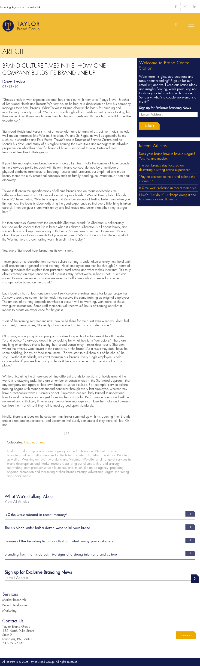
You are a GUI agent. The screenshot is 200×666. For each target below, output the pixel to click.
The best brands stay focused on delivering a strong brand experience (164, 167)
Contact (186, 635)
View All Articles (17, 501)
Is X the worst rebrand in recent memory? (167, 188)
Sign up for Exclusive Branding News (165, 108)
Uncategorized (34, 442)
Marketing (9, 610)
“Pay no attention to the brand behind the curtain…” (167, 179)
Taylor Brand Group (21, 27)
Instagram (185, 6)
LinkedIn (195, 6)
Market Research (14, 600)
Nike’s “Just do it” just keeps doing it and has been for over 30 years (167, 197)
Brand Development (15, 605)
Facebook (175, 6)
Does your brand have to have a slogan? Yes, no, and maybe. (167, 156)
